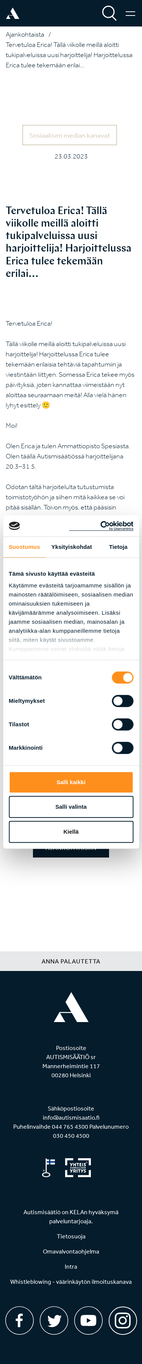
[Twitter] (54, 1320)
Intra (71, 1266)
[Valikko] (130, 13)
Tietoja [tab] (118, 547)
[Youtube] (88, 1320)
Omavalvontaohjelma (71, 1251)
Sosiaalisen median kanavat (69, 135)
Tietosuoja (71, 1236)
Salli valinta (71, 806)
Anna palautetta (71, 961)
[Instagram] (123, 1318)
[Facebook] (19, 1320)
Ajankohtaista (25, 34)
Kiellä (70, 831)
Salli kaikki (71, 782)
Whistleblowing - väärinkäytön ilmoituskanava (71, 1281)
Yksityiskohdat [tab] (71, 547)
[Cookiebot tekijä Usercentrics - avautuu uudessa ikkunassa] (101, 526)
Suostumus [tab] (24, 547)
